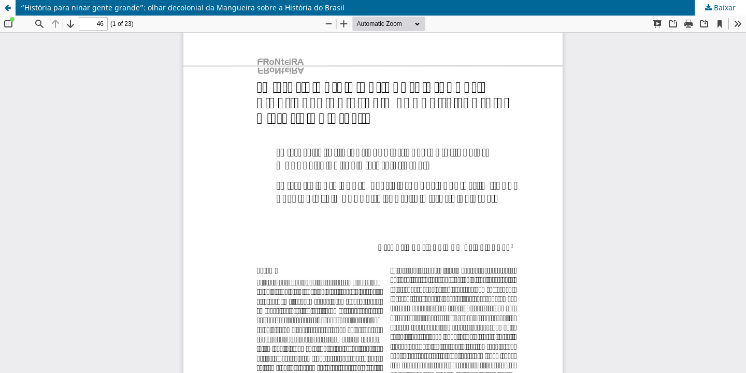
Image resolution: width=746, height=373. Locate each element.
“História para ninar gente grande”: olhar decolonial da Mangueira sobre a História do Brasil (183, 7)
